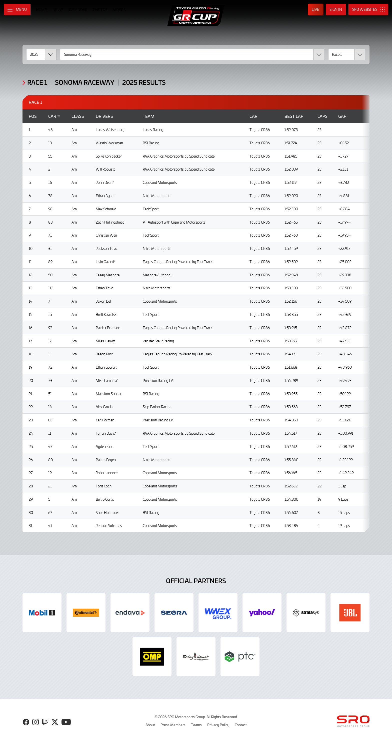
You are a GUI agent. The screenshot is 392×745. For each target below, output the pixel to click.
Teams (196, 724)
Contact (241, 724)
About (150, 724)
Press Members (173, 724)
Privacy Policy (218, 724)
